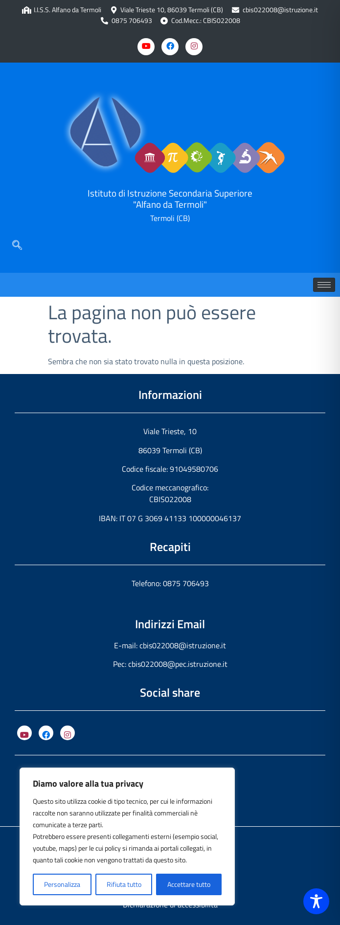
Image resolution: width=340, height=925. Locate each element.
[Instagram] (194, 46)
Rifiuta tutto (124, 884)
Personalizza (62, 884)
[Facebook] (170, 46)
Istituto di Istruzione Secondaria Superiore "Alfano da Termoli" (170, 198)
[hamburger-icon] (324, 285)
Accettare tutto (188, 884)
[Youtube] (146, 46)
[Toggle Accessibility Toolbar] (316, 901)
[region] (127, 836)
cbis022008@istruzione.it (280, 10)
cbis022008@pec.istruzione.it (177, 664)
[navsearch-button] (17, 246)
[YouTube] (24, 733)
